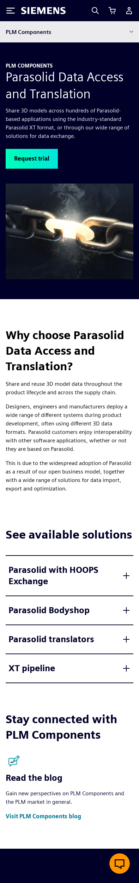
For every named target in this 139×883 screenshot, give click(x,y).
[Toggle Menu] (11, 11)
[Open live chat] (119, 863)
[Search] (95, 11)
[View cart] (112, 11)
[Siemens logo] (43, 10)
